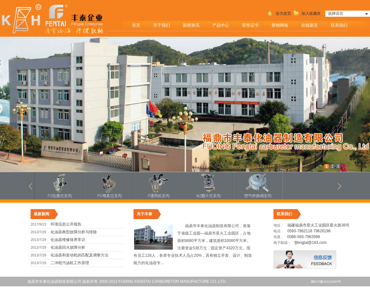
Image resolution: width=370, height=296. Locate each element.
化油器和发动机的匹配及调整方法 (79, 255)
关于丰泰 (144, 214)
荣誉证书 (250, 25)
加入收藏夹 (306, 13)
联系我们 (341, 24)
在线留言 (309, 25)
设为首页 (278, 13)
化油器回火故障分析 (68, 247)
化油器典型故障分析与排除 (74, 232)
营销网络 (280, 25)
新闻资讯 (193, 24)
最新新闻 (41, 214)
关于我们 (163, 24)
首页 (136, 25)
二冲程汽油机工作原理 (70, 263)
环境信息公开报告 (66, 224)
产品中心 (222, 24)
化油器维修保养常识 (68, 239)
